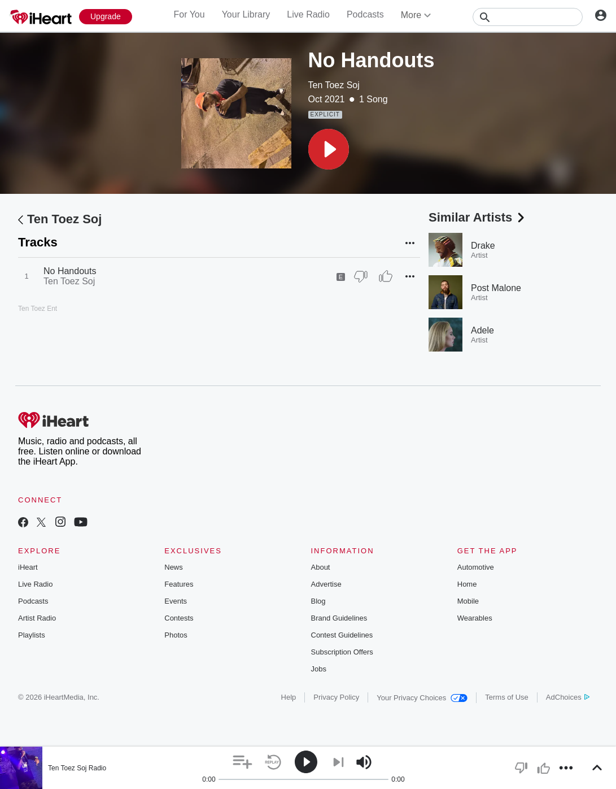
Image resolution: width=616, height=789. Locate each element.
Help (288, 697)
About (320, 567)
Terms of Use (506, 697)
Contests (178, 618)
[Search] (528, 17)
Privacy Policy (336, 697)
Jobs (318, 669)
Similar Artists (478, 217)
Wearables (474, 618)
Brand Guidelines (339, 618)
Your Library (246, 14)
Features (178, 584)
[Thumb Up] (385, 276)
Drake (483, 245)
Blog (318, 601)
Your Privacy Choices (422, 697)
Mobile (468, 601)
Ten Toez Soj (334, 85)
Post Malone (496, 288)
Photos (175, 635)
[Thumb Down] (361, 276)
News (173, 567)
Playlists (31, 635)
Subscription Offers (342, 652)
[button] (328, 149)
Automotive (475, 567)
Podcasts (365, 14)
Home (467, 584)
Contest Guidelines (342, 635)
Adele (482, 330)
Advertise (326, 584)
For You (188, 14)
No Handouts (69, 271)
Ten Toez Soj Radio (77, 768)
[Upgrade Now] (105, 16)
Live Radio (308, 14)
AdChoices (567, 697)
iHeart (28, 567)
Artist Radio (37, 618)
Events (175, 601)
